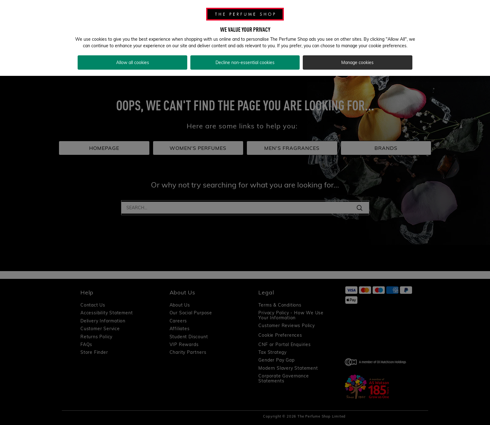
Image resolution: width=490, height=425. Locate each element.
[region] (245, 38)
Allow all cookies (132, 62)
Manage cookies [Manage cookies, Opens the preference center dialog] (357, 62)
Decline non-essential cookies (245, 62)
